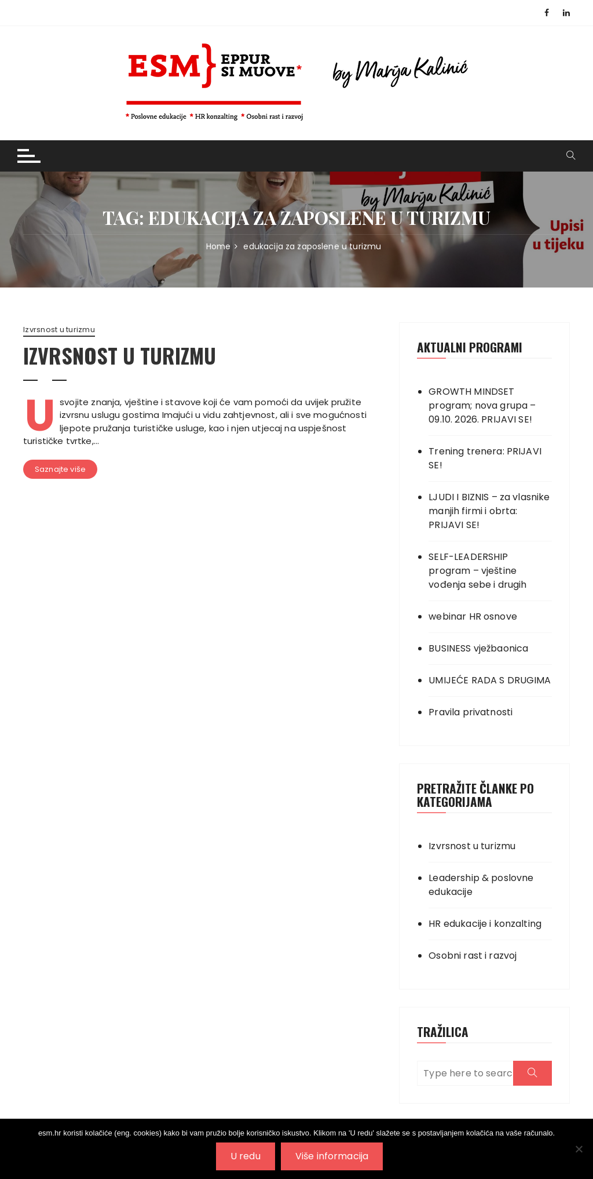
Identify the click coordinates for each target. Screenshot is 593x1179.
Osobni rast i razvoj (473, 955)
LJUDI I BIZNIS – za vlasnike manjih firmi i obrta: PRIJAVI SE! (489, 511)
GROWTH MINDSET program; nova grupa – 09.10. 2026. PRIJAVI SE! (482, 405)
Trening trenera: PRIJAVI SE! (485, 458)
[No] (578, 1149)
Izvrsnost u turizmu (59, 330)
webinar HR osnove (473, 616)
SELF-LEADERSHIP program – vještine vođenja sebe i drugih (477, 570)
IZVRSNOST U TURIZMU (119, 355)
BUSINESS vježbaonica (478, 648)
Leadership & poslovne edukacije (481, 884)
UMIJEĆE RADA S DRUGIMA (490, 680)
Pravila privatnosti (471, 712)
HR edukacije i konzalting (485, 923)
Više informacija (331, 1156)
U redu (245, 1156)
